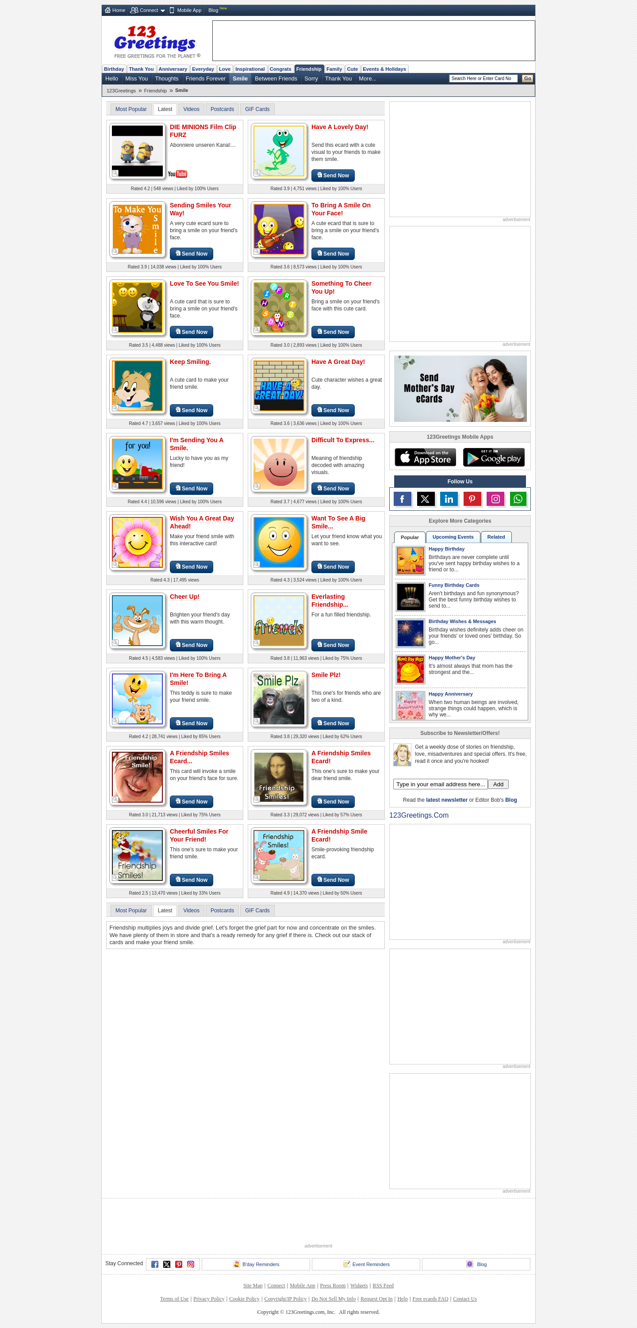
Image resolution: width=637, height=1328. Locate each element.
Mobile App (189, 10)
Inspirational (250, 69)
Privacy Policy (208, 1299)
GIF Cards (257, 109)
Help (402, 1299)
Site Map (253, 1285)
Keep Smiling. (190, 361)
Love (224, 69)
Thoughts (166, 78)
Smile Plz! (326, 674)
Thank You (141, 69)
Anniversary (173, 69)
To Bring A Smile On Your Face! (341, 209)
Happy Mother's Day (452, 657)
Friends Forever (206, 78)
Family (334, 69)
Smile (240, 78)
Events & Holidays (384, 69)
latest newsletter (447, 800)
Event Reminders (366, 1263)
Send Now (333, 175)
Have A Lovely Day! (339, 126)
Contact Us (465, 1299)
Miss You (136, 78)
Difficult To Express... (342, 440)
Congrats (281, 69)
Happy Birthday (446, 548)
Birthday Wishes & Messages (462, 621)
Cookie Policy (244, 1299)
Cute (352, 69)
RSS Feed (383, 1285)
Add (498, 784)
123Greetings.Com (419, 815)
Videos (191, 109)
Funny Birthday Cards (454, 585)
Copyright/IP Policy (285, 1299)
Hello (111, 78)
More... (367, 78)
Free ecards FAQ (430, 1299)
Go (527, 78)
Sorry (311, 78)
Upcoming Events (453, 537)
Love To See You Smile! (204, 283)
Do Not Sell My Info (333, 1299)
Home (118, 10)
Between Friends (276, 78)
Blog (213, 10)
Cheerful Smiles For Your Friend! (199, 835)
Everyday (203, 69)
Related (496, 537)
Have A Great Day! (338, 361)
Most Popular (131, 109)
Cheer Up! (185, 596)
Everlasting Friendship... (329, 600)
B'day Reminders (256, 1263)
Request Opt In (377, 1299)
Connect (149, 10)
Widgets (359, 1285)
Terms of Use (174, 1299)
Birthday (114, 69)
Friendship (309, 69)
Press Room (333, 1285)
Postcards (222, 109)
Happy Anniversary (451, 694)
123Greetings (121, 90)
